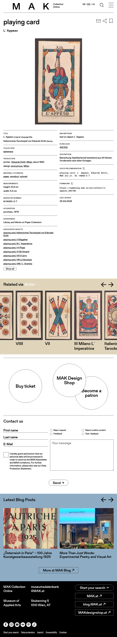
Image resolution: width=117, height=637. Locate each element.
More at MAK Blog (58, 570)
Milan (29, 162)
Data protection (28, 632)
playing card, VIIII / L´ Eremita (17, 263)
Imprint (40, 632)
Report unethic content (95, 430)
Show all (10, 268)
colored (23, 176)
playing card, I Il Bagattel (15, 239)
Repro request (59, 430)
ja (93, 4)
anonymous (17, 166)
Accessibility (51, 632)
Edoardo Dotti (18, 162)
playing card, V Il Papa (14, 247)
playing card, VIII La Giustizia (17, 259)
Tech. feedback (91, 434)
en (88, 4)
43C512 (64, 147)
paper (6, 176)
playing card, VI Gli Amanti (16, 251)
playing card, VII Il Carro (15, 255)
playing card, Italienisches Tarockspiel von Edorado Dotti (28, 234)
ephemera (8, 151)
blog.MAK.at (94, 604)
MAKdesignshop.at (94, 612)
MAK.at (94, 595)
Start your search (94, 587)
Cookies (63, 632)
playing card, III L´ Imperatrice (17, 243)
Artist (30, 284)
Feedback (57, 434)
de (84, 4)
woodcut (14, 176)
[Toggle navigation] (111, 5)
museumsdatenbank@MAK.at (44, 589)
